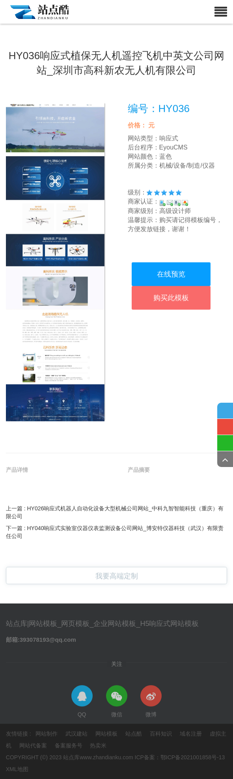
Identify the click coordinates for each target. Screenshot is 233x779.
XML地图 (17, 769)
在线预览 (171, 317)
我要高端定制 (116, 581)
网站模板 (107, 733)
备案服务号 (69, 745)
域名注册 (191, 733)
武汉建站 (77, 733)
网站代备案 (33, 745)
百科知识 (161, 733)
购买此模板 (171, 341)
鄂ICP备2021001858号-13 (192, 757)
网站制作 (47, 733)
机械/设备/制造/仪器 (187, 208)
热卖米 (98, 745)
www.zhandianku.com (106, 757)
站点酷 (134, 733)
